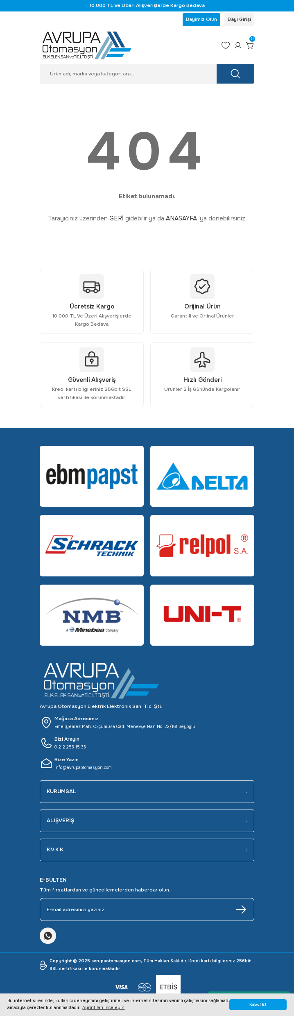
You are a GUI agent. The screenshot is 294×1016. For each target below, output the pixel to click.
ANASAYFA (181, 218)
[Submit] (241, 909)
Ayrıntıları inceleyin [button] (103, 1007)
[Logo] (127, 45)
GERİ (116, 218)
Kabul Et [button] (258, 1004)
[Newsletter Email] (147, 909)
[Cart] (250, 45)
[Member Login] (238, 45)
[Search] (147, 74)
